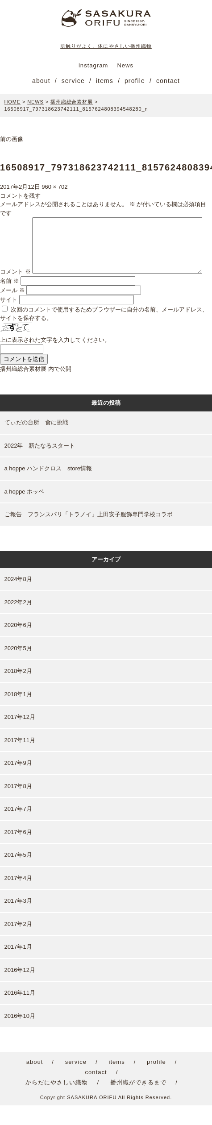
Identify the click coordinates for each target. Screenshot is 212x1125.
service (73, 80)
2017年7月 (18, 828)
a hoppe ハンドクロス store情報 (48, 488)
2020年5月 (18, 667)
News (125, 65)
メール (12, 309)
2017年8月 (18, 805)
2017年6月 (18, 851)
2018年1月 (18, 713)
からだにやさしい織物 (56, 1102)
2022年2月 (18, 621)
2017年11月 (19, 759)
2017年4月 (18, 897)
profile (135, 80)
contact (168, 80)
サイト (8, 318)
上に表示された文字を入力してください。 (55, 359)
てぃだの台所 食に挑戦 (36, 442)
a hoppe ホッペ (24, 510)
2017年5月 (18, 874)
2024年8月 (18, 598)
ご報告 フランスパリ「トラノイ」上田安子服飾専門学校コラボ (88, 534)
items (104, 80)
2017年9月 (18, 782)
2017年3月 (18, 920)
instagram (93, 65)
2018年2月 (18, 690)
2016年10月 (19, 1035)
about (41, 80)
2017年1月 (18, 966)
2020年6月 (18, 644)
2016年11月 (19, 1012)
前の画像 (11, 139)
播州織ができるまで (138, 1102)
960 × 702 (54, 186)
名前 (9, 300)
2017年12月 (19, 736)
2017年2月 (18, 943)
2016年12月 (19, 989)
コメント (15, 221)
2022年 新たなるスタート (39, 464)
